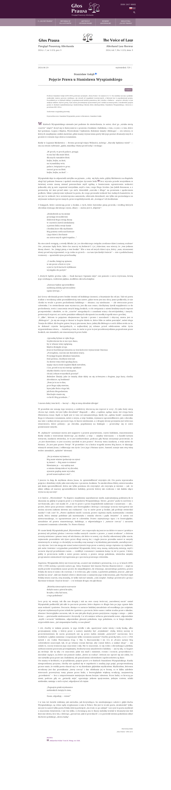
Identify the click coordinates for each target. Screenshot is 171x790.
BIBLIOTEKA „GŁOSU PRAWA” (125, 22)
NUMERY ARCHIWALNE (105, 22)
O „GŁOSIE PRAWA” (45, 22)
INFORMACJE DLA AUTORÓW (65, 22)
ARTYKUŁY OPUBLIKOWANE (85, 22)
